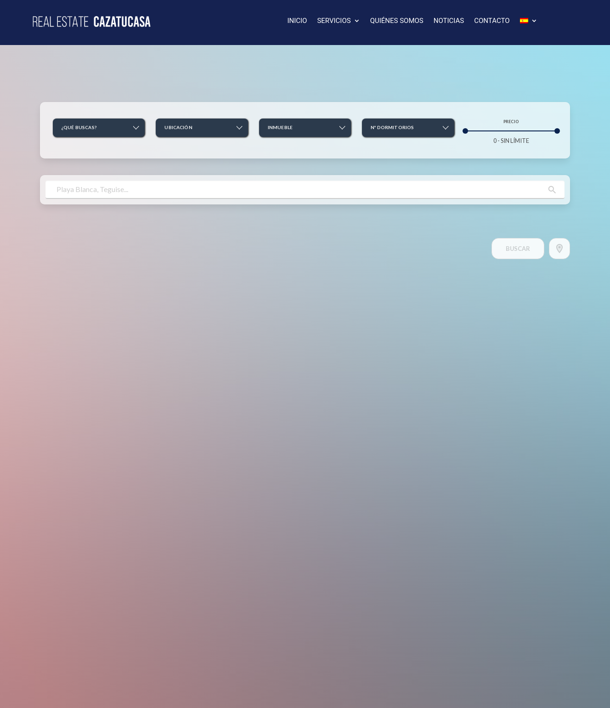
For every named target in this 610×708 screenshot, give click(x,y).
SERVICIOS (333, 21)
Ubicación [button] (178, 127)
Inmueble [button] (280, 127)
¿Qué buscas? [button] (79, 127)
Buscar (518, 248)
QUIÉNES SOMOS (397, 21)
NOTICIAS (449, 21)
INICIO (297, 21)
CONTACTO (491, 21)
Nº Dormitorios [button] (392, 127)
